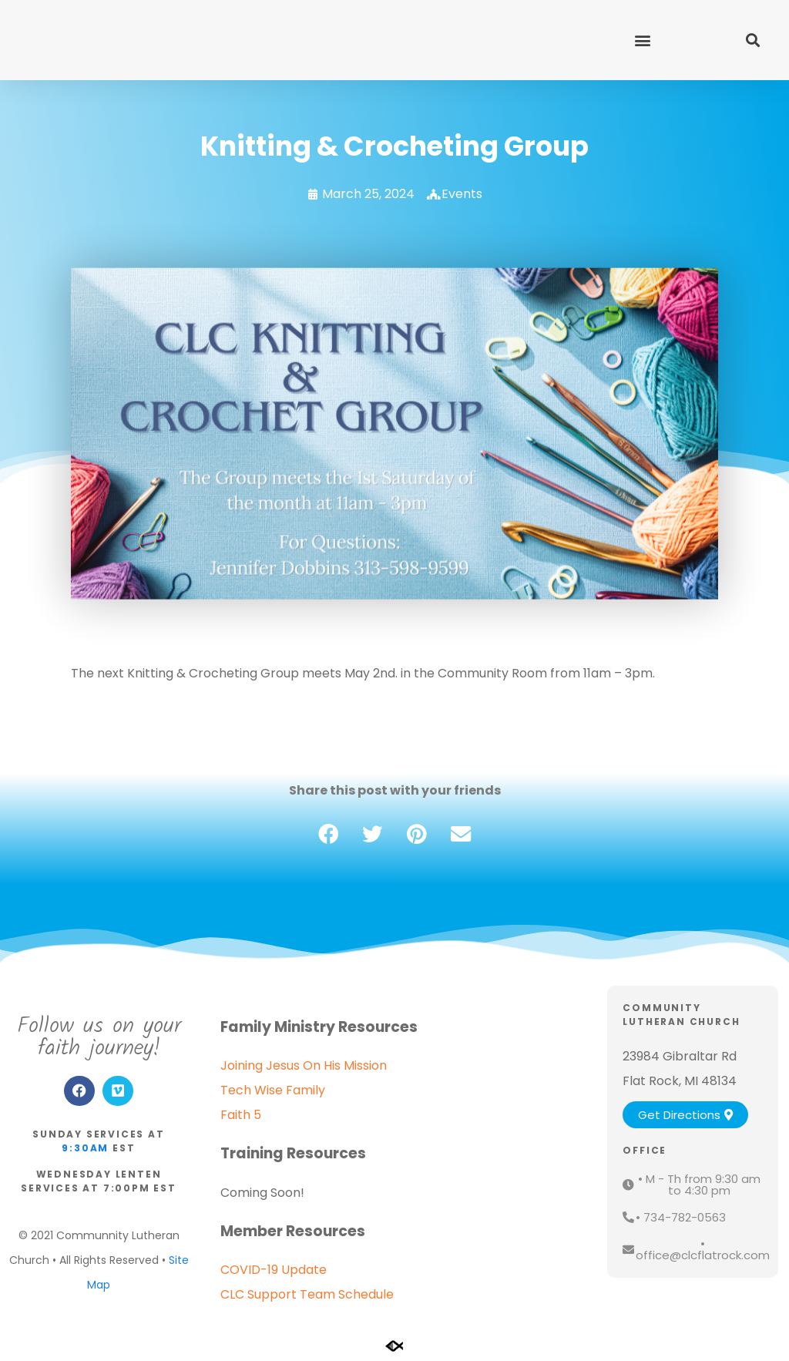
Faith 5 (240, 1115)
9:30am (85, 1147)
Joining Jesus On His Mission (303, 1065)
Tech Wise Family (272, 1090)
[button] (642, 39)
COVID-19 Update (273, 1270)
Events (462, 194)
